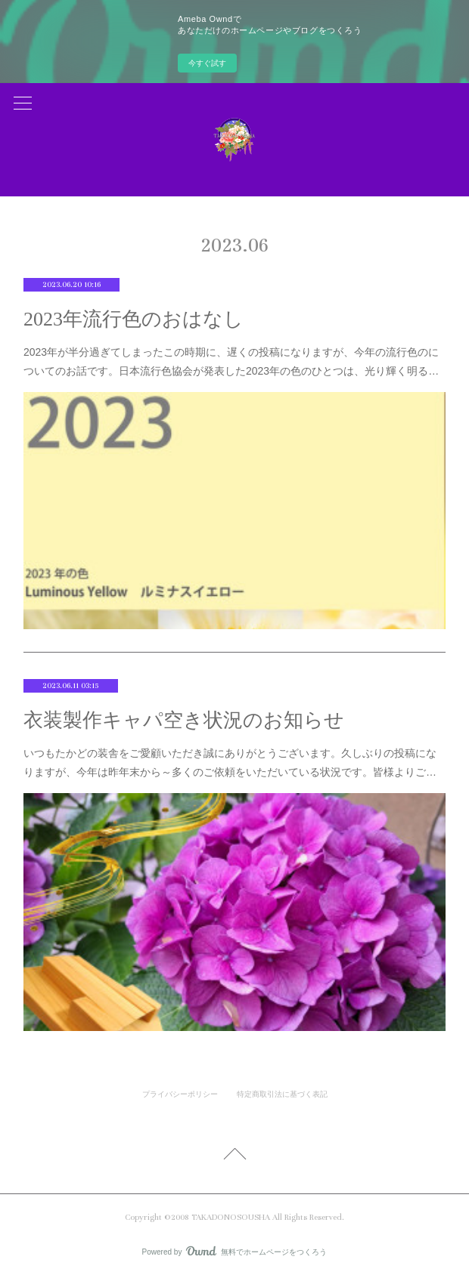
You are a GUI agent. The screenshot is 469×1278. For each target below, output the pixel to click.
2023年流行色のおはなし (133, 319)
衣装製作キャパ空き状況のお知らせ (183, 720)
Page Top (234, 1156)
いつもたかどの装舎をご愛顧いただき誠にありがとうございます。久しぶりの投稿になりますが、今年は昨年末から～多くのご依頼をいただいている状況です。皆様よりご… (229, 762)
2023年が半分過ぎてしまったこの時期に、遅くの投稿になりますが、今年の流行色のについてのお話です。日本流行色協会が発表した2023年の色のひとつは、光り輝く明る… (231, 361)
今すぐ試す (207, 63)
